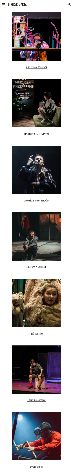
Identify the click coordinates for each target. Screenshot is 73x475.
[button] (3, 4)
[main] (36, 66)
